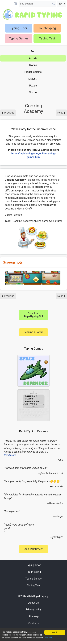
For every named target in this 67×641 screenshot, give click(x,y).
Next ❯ (61, 112)
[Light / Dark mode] (15, 3)
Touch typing (47, 28)
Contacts (33, 623)
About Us (33, 602)
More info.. (48, 638)
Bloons (33, 65)
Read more (10, 455)
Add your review (33, 549)
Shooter (33, 92)
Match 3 (33, 78)
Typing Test (47, 38)
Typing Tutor (33, 565)
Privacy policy (33, 609)
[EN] (61, 3)
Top (33, 51)
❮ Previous (8, 112)
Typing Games (19, 38)
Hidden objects (33, 71)
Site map (34, 616)
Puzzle (33, 85)
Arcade (33, 58)
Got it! (55, 632)
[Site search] (35, 3)
